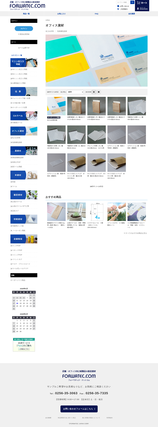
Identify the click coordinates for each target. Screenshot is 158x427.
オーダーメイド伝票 (19, 107)
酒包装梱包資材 (18, 157)
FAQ (96, 14)
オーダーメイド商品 (17, 280)
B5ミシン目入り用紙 (19, 78)
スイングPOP (17, 255)
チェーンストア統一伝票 (21, 98)
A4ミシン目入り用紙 (19, 69)
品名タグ (15, 211)
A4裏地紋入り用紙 (19, 83)
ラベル (14, 186)
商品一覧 (26, 14)
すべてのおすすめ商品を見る (136, 233)
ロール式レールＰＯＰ (20, 268)
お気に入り (61, 14)
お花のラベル (17, 202)
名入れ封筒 (50, 31)
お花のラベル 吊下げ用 (20, 206)
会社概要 (131, 14)
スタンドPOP (17, 250)
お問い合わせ (123, 6)
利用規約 (110, 418)
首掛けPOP (16, 162)
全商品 (48, 20)
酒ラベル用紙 (17, 167)
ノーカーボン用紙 (18, 230)
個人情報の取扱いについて (91, 418)
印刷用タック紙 (18, 226)
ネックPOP (16, 246)
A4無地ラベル (17, 122)
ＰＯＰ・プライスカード (21, 264)
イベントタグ (17, 259)
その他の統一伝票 (18, 103)
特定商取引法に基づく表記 (67, 418)
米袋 (13, 182)
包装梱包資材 (62, 31)
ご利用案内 (122, 9)
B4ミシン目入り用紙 (19, 74)
